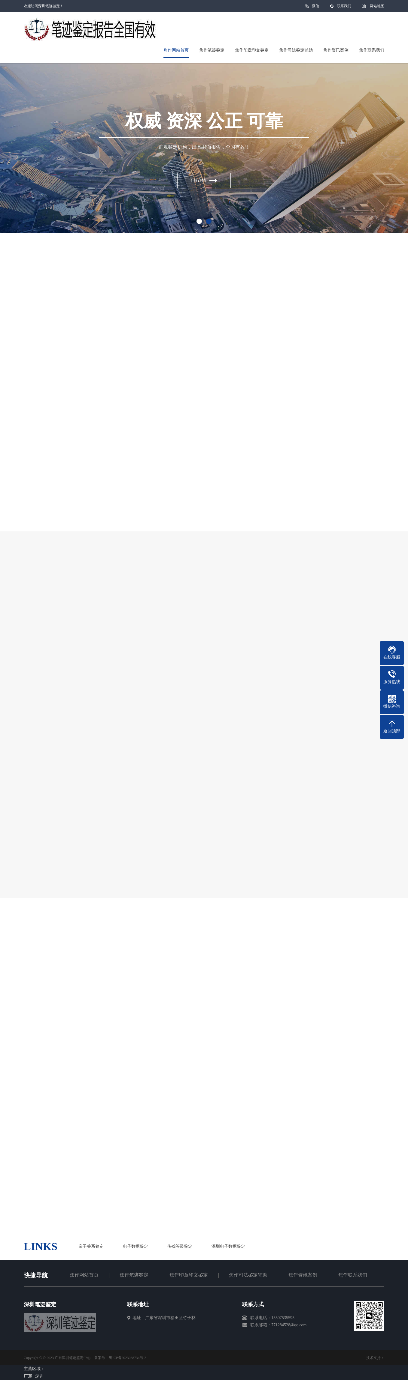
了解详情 (197, 181)
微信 (315, 8)
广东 (28, 1376)
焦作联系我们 (352, 1274)
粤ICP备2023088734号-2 (127, 1358)
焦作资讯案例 (302, 1274)
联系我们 (344, 6)
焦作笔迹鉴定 (134, 1274)
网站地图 (377, 6)
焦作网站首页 (84, 1274)
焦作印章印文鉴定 (188, 1274)
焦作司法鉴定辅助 (248, 1274)
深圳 (39, 1376)
